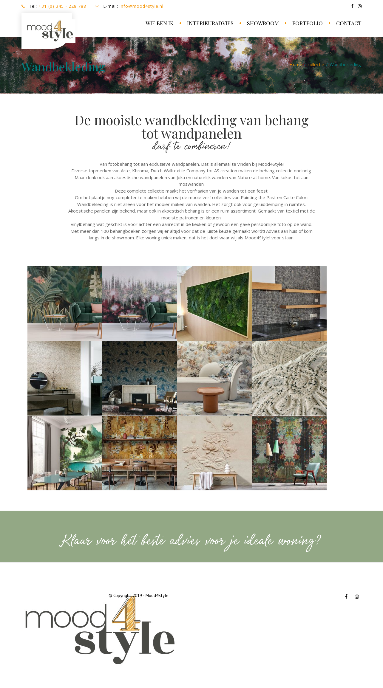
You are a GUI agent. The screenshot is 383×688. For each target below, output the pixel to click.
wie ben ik (160, 23)
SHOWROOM (263, 23)
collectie (316, 64)
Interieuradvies (210, 23)
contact (349, 23)
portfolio (307, 23)
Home (295, 64)
